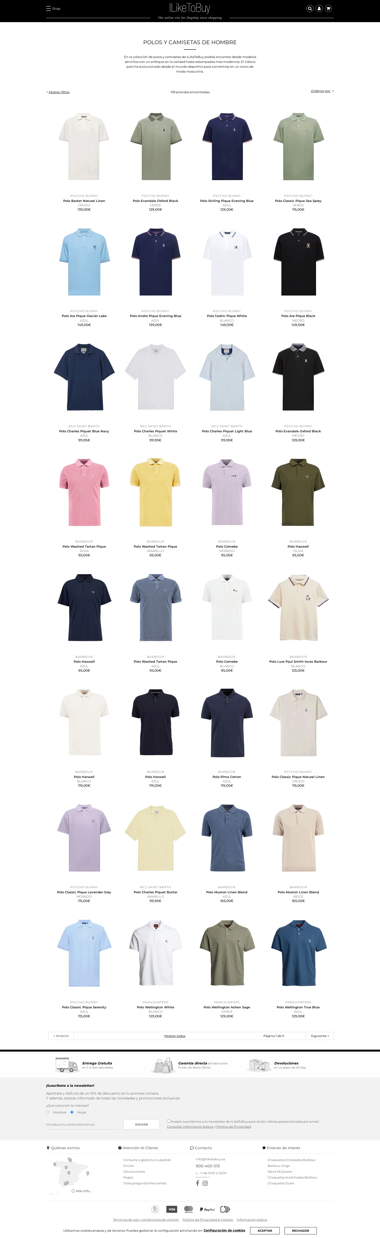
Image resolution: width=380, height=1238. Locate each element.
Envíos (128, 1166)
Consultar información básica (190, 1127)
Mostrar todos (174, 1036)
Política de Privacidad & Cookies (207, 1219)
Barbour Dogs (279, 1166)
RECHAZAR (300, 1230)
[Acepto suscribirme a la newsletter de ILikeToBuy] (168, 1121)
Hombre (59, 1112)
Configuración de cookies (224, 1230)
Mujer (82, 1112)
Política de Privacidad (233, 1127)
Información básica (252, 1219)
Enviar (141, 1124)
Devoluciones (134, 1171)
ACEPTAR (265, 1230)
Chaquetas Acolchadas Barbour (292, 1177)
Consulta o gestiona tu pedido (147, 1160)
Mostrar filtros (58, 92)
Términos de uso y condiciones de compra (146, 1219)
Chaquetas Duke (281, 1183)
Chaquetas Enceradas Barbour (292, 1160)
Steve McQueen (280, 1171)
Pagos (128, 1177)
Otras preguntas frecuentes (144, 1183)
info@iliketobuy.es (210, 1159)
